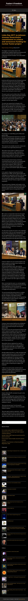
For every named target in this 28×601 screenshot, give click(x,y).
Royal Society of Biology (7, 47)
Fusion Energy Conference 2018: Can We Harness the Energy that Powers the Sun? (16, 571)
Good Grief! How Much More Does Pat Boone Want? (16, 540)
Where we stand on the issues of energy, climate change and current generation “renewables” (16, 464)
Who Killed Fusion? (10, 521)
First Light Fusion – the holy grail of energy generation (16, 577)
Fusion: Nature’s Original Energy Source (13, 514)
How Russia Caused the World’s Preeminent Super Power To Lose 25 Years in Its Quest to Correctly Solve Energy (16, 528)
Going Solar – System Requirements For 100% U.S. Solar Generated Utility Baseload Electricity (16, 477)
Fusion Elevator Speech (11, 495)
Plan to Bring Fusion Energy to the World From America (16, 457)
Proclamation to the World (11, 489)
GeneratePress (22, 599)
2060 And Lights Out (10, 508)
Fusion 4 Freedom (14, 3)
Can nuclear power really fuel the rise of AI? (12, 430)
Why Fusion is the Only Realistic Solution (14, 482)
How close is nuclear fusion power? (13, 551)
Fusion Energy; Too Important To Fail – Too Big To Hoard (16, 450)
